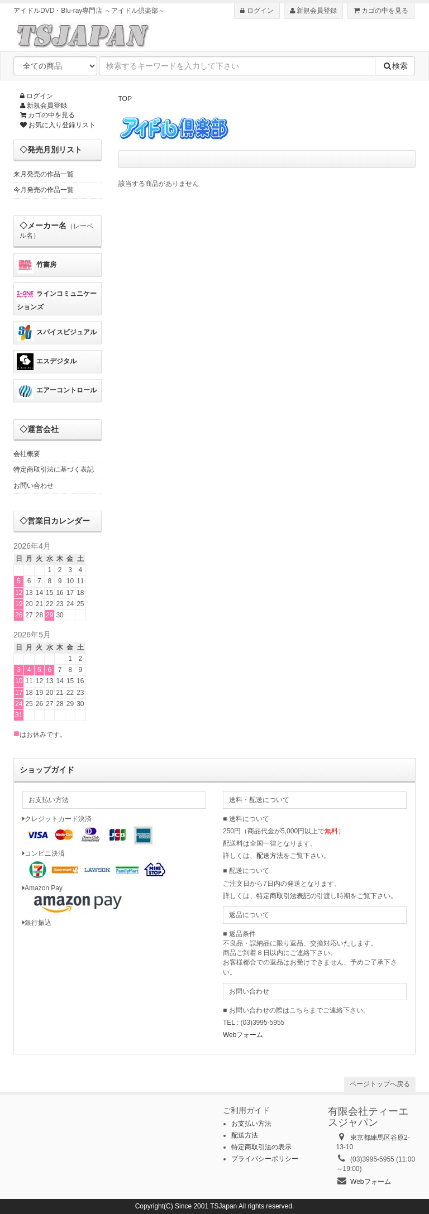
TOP (125, 99)
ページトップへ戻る (380, 1084)
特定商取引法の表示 (261, 1147)
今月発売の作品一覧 (43, 190)
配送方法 (269, 856)
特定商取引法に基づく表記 (53, 469)
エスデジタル (47, 361)
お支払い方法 (251, 1123)
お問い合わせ (33, 486)
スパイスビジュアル (57, 332)
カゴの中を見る (381, 11)
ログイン (256, 11)
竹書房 (36, 265)
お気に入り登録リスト (58, 125)
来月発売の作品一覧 (43, 174)
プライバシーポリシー (264, 1159)
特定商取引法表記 (283, 896)
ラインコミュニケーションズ (57, 298)
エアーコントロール (57, 390)
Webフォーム (243, 1035)
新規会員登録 (313, 11)
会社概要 (26, 454)
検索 (395, 65)
